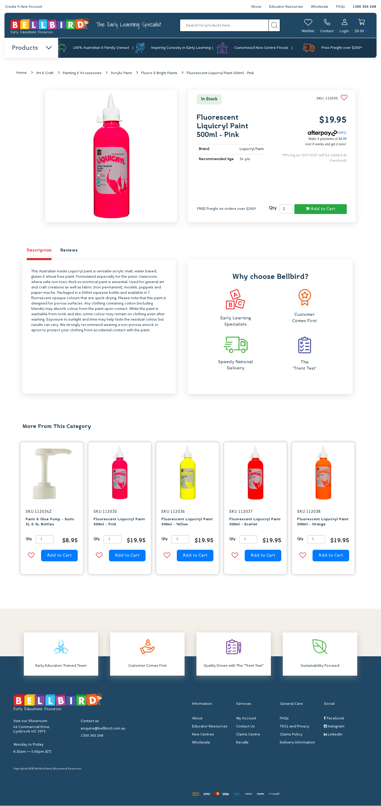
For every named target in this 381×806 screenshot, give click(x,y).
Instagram (334, 727)
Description (39, 251)
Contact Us (245, 727)
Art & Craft (45, 73)
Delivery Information (297, 743)
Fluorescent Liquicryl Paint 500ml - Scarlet (255, 522)
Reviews (69, 251)
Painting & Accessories (82, 73)
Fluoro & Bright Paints (159, 73)
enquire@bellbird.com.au (103, 728)
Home (21, 73)
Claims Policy (291, 735)
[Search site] (274, 25)
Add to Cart (320, 209)
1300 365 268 (364, 7)
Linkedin (333, 735)
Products (31, 48)
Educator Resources (284, 7)
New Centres (203, 735)
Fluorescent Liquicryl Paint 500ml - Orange (323, 522)
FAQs (340, 7)
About (254, 7)
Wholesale (319, 7)
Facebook (334, 719)
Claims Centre (248, 735)
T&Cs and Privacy (294, 727)
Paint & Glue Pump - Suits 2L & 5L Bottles (50, 522)
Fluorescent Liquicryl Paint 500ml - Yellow (187, 522)
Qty (273, 208)
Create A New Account (24, 7)
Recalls (242, 743)
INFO (327, 133)
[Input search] (224, 25)
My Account (246, 719)
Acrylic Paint (121, 73)
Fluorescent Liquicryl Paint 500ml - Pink (220, 73)
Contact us (90, 721)
